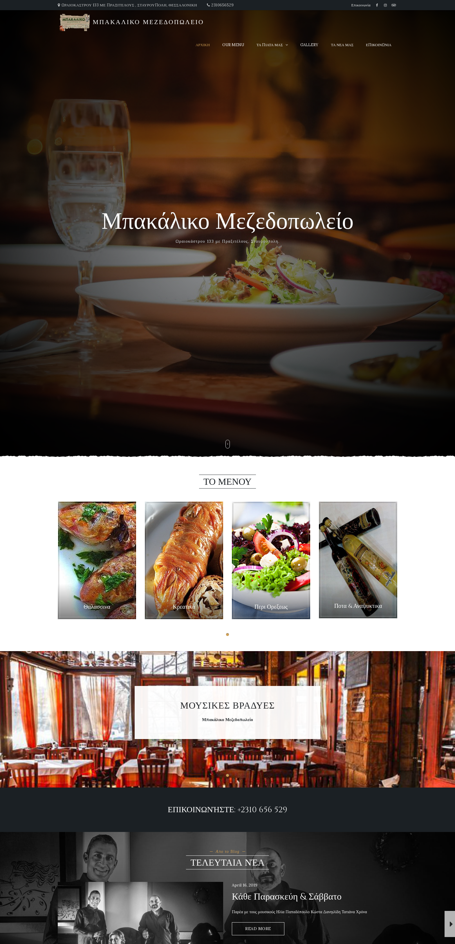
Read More (258, 928)
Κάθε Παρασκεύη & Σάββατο (287, 897)
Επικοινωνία (361, 5)
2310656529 (222, 5)
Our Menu (233, 44)
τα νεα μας (342, 44)
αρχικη (203, 44)
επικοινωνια (378, 44)
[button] (227, 634)
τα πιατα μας (270, 44)
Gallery (309, 44)
